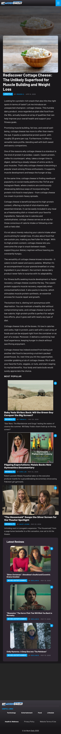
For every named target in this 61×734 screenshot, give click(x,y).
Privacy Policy (29, 721)
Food (40, 713)
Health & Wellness (12, 721)
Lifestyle (50, 713)
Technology (11, 713)
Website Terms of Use (48, 721)
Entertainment (26, 713)
